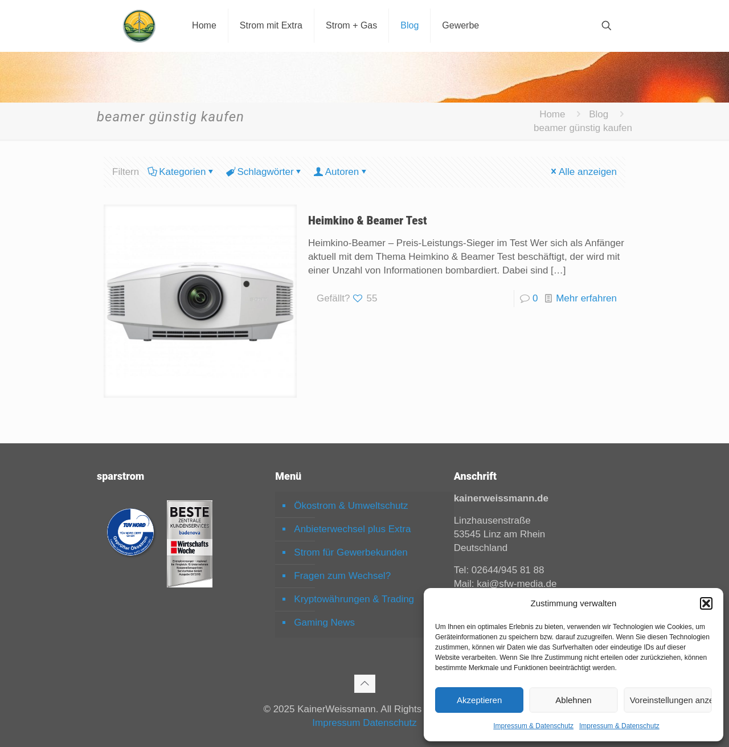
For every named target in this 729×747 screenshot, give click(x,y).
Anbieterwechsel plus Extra (352, 529)
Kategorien (181, 171)
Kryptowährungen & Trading (354, 599)
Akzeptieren (479, 700)
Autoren (341, 171)
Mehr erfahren (586, 298)
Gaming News (324, 622)
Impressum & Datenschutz (533, 726)
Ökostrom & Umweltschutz (351, 505)
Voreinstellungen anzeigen (671, 700)
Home (552, 114)
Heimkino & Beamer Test (367, 220)
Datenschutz (390, 722)
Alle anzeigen (583, 171)
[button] (706, 603)
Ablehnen (573, 700)
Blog (598, 114)
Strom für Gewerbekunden (350, 552)
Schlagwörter (264, 171)
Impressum (336, 722)
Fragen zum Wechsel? (342, 575)
